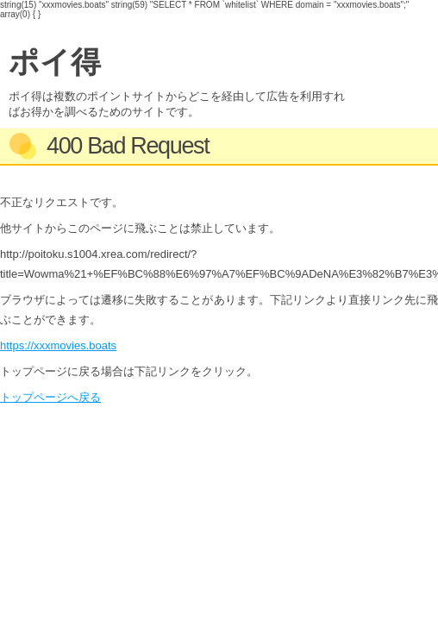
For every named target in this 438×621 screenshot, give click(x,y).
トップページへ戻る (50, 397)
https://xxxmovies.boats (58, 345)
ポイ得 (55, 61)
